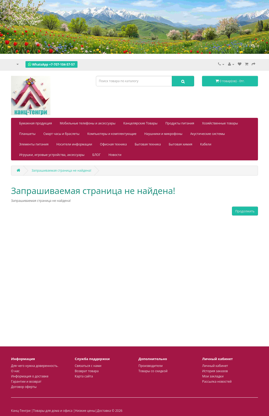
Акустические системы (207, 133)
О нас (15, 371)
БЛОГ (96, 154)
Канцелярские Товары (140, 123)
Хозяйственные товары (220, 123)
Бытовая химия (180, 144)
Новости (114, 154)
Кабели (205, 144)
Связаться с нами (88, 366)
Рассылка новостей (217, 381)
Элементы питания (34, 144)
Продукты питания (179, 123)
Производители (150, 366)
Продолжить (245, 211)
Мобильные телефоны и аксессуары (88, 123)
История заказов (215, 371)
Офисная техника (113, 144)
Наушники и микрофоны (163, 133)
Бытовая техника (148, 144)
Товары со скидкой (153, 371)
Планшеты (27, 133)
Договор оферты (24, 387)
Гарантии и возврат (26, 381)
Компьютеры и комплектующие (111, 133)
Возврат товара (87, 371)
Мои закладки (213, 376)
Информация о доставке (30, 376)
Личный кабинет (215, 366)
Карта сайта (84, 376)
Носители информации (74, 144)
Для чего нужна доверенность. (34, 366)
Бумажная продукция (35, 123)
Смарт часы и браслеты (61, 133)
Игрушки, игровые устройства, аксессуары (52, 154)
